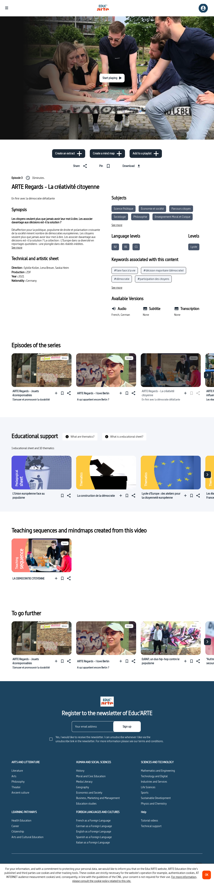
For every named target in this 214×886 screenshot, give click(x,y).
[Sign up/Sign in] (203, 8)
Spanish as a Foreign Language (94, 837)
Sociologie (120, 217)
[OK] (206, 875)
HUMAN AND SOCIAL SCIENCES (93, 762)
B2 (115, 247)
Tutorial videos (149, 820)
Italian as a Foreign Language (93, 842)
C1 (136, 247)
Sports (144, 793)
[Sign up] (127, 726)
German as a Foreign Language (94, 826)
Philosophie (140, 217)
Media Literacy (84, 782)
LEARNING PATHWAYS (24, 812)
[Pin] (105, 166)
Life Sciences (148, 787)
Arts (14, 776)
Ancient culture (20, 793)
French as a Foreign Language (93, 820)
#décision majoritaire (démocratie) (163, 270)
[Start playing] (112, 78)
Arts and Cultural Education (27, 837)
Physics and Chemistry (154, 803)
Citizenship (18, 831)
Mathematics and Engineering (158, 771)
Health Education (21, 820)
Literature (17, 771)
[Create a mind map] (107, 153)
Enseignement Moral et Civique (172, 217)
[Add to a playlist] (146, 153)
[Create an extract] (68, 153)
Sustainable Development (156, 798)
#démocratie (121, 279)
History (80, 771)
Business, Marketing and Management (98, 798)
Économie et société (152, 209)
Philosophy (18, 782)
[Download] (131, 166)
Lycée (194, 247)
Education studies (86, 803)
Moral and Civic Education (91, 776)
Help (143, 812)
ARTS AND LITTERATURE (26, 762)
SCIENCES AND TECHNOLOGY (157, 762)
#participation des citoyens (153, 279)
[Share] (81, 166)
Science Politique (123, 209)
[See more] (17, 247)
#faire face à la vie (124, 270)
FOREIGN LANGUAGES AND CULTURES (97, 812)
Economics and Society (89, 793)
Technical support (151, 826)
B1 (125, 247)
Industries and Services (154, 782)
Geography (82, 787)
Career (15, 826)
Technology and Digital (154, 776)
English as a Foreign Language (93, 831)
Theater (16, 787)
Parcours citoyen (181, 209)
